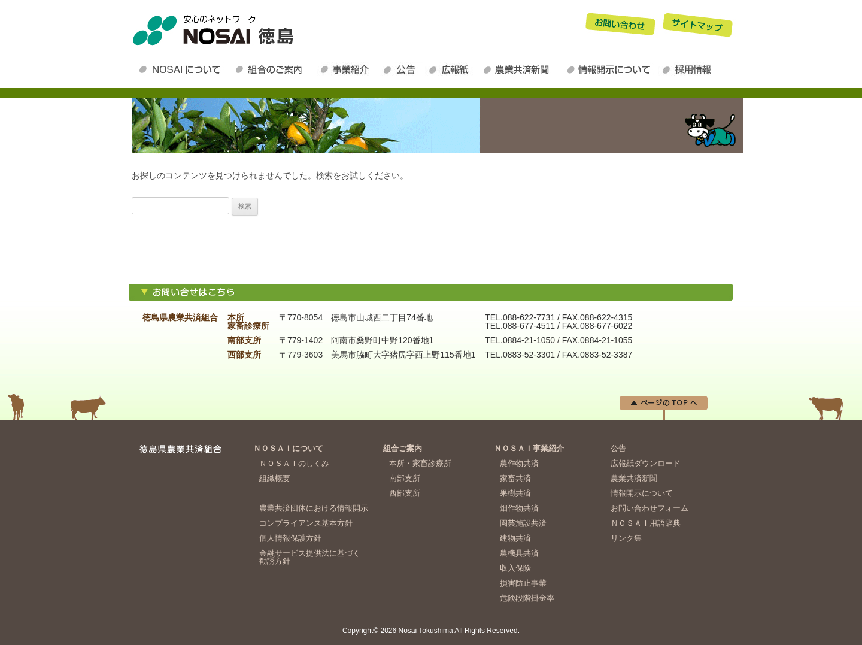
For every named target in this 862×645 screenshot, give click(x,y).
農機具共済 (519, 553)
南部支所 (404, 478)
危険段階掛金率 (527, 597)
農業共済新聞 (521, 69)
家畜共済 (515, 478)
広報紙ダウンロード (452, 69)
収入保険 (515, 568)
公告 (402, 69)
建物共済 (515, 538)
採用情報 (689, 69)
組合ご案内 (402, 448)
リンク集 (626, 538)
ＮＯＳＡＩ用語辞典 (646, 523)
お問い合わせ (620, 20)
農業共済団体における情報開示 (313, 508)
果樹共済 (515, 493)
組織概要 (274, 478)
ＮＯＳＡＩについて (182, 69)
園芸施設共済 (523, 523)
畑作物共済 (519, 508)
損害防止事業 (523, 583)
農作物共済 (519, 463)
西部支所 (404, 493)
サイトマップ (698, 20)
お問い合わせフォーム (649, 508)
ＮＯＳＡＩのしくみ (294, 463)
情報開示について (610, 69)
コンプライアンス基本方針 (306, 523)
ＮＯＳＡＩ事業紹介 (348, 69)
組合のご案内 (274, 69)
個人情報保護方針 (290, 538)
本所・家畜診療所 (420, 463)
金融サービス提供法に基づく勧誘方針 (309, 557)
